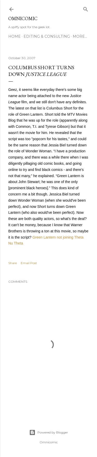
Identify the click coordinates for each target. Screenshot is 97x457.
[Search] (86, 8)
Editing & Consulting (47, 36)
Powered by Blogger (48, 432)
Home (14, 36)
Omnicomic (23, 18)
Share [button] (12, 263)
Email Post (29, 263)
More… (80, 36)
